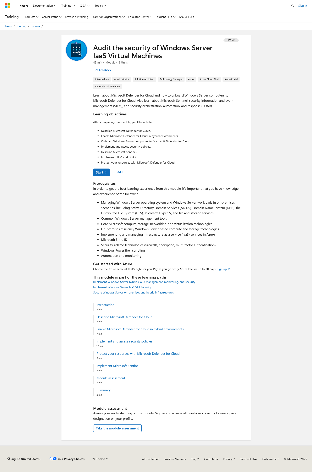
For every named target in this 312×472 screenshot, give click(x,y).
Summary (104, 390)
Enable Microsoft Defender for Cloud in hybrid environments (140, 329)
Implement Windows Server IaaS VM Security (122, 287)
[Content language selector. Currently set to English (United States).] (24, 459)
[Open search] (292, 5)
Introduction (105, 305)
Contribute (211, 459)
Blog (193, 459)
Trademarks (269, 459)
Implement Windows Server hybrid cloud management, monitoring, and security (144, 282)
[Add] (118, 172)
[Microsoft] (7, 5)
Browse (36, 26)
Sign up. (222, 269)
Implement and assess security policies (124, 341)
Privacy (227, 459)
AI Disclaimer (150, 459)
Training (21, 26)
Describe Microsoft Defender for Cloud (124, 317)
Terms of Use (248, 459)
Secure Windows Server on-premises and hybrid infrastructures (133, 292)
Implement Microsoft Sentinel (118, 366)
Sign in (302, 5)
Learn (9, 26)
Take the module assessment (117, 428)
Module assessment (111, 378)
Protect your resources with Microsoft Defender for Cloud (138, 353)
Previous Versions (175, 459)
